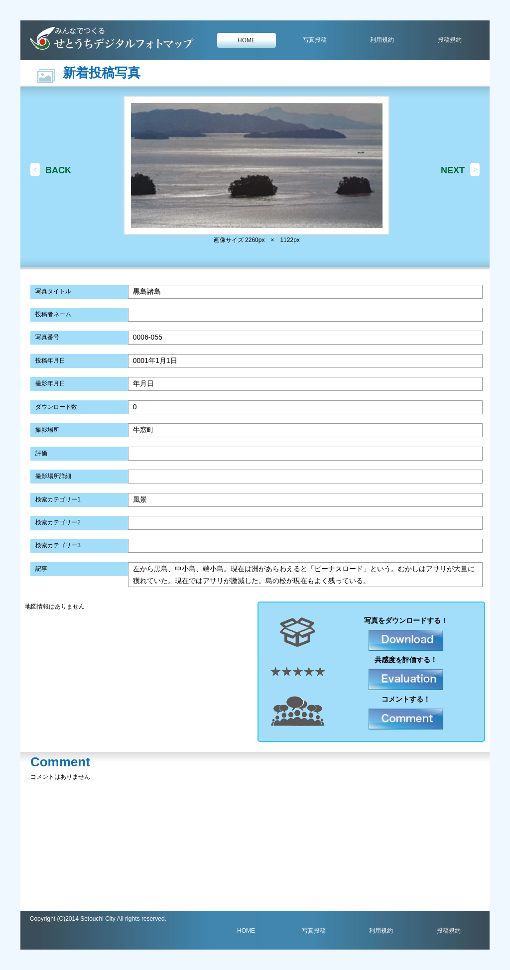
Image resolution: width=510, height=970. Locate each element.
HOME (246, 40)
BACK (58, 170)
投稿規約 (450, 39)
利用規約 (382, 39)
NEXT (453, 170)
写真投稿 (315, 39)
